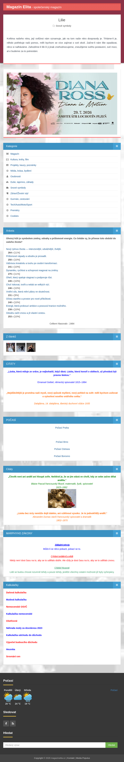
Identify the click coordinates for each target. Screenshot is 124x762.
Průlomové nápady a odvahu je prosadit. (26, 256)
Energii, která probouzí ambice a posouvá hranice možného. (36, 306)
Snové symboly (63, 26)
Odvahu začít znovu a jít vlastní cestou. (26, 313)
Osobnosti (15, 176)
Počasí (114, 690)
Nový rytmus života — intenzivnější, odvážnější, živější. (33, 249)
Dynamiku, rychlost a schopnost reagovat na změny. (32, 270)
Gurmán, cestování (20, 199)
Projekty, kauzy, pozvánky (23, 165)
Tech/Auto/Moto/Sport (21, 204)
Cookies (14, 216)
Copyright (38, 758)
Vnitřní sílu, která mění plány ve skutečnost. (28, 291)
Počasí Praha (62, 427)
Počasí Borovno (62, 456)
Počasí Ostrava (62, 449)
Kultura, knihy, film (19, 159)
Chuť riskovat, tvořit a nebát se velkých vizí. (28, 284)
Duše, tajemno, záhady (22, 182)
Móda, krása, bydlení (20, 170)
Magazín (14, 154)
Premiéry (15, 210)
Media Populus (83, 758)
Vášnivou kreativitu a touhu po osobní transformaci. (31, 263)
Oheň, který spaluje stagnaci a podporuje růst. (29, 277)
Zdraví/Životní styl (19, 193)
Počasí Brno (62, 442)
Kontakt (70, 758)
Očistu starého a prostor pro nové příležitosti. (28, 298)
